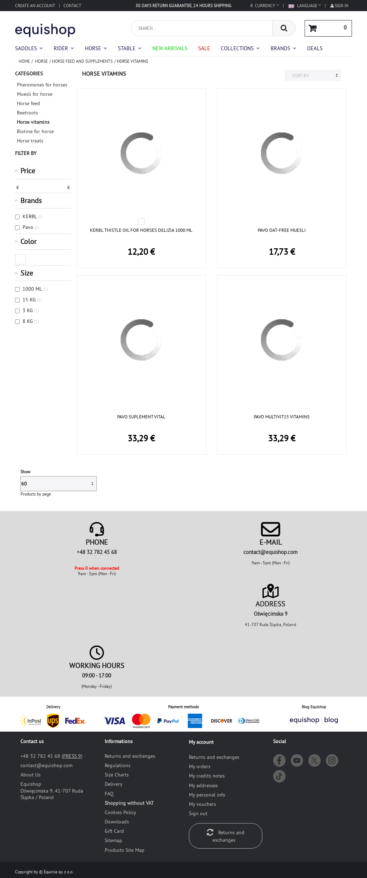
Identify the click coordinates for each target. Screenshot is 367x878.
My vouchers (202, 804)
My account (201, 742)
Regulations (117, 765)
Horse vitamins (33, 122)
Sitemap (113, 840)
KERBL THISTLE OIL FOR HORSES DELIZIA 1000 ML (141, 230)
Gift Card (114, 831)
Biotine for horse (35, 131)
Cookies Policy (120, 812)
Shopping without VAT (129, 803)
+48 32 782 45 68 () (51, 756)
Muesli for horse (34, 94)
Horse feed (28, 103)
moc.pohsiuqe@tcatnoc (270, 552)
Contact (72, 5)
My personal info (207, 795)
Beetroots (27, 112)
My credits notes (207, 776)
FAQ (109, 793)
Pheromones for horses (42, 84)
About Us (30, 774)
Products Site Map (124, 850)
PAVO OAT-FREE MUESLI (282, 230)
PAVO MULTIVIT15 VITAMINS (282, 416)
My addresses (203, 785)
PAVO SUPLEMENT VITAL (141, 416)
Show (25, 471)
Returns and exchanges (130, 756)
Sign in (339, 5)
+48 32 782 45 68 (97, 552)
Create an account (35, 5)
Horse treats (30, 140)
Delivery (114, 784)
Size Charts (117, 774)
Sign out (198, 813)
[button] (240, 48)
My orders (199, 766)
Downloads (117, 821)
